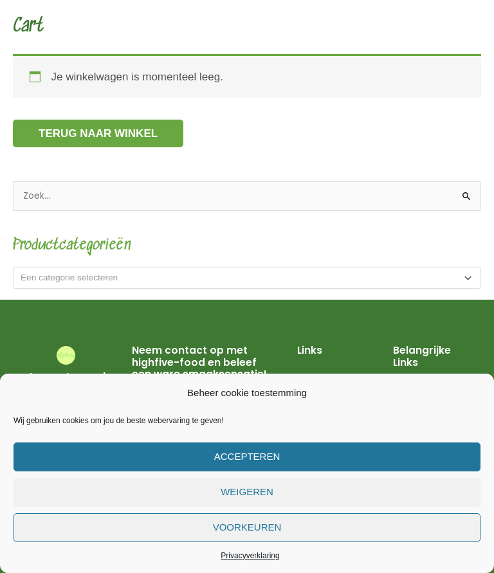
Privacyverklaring (250, 555)
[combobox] (247, 278)
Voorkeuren (247, 527)
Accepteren (247, 456)
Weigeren (247, 491)
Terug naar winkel (98, 133)
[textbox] (242, 278)
